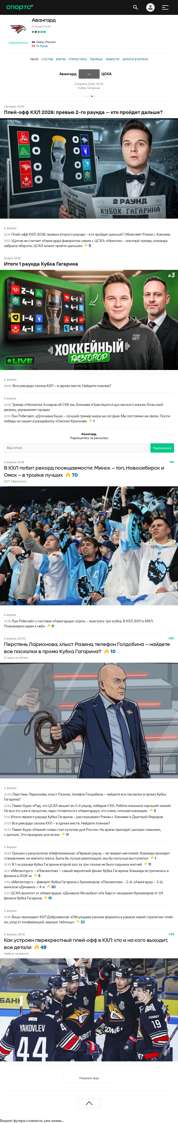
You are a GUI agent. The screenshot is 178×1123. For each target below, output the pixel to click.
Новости (112, 59)
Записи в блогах (135, 59)
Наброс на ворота (16, 953)
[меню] (165, 7)
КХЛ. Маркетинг (15, 481)
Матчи (61, 59)
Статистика (78, 59)
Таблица (96, 59)
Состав (47, 59)
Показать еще (89, 1078)
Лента (34, 59)
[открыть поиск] (135, 7)
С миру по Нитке (16, 658)
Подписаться (18, 43)
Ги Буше (42, 46)
